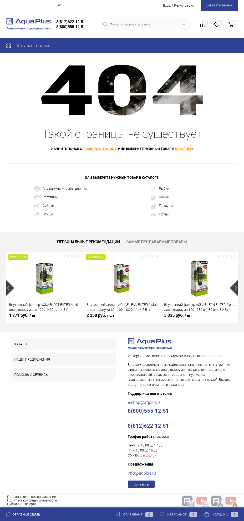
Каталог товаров (28, 45)
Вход (167, 5)
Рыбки (159, 189)
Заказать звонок (219, 5)
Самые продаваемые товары (156, 242)
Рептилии (46, 197)
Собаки (44, 206)
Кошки (159, 197)
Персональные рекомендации (88, 242)
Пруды (159, 214)
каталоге (183, 149)
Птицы (43, 214)
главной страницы (100, 149)
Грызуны (161, 206)
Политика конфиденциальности (32, 500)
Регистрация (184, 5)
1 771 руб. (23, 315)
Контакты (141, 484)
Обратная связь (23, 514)
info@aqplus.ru (142, 473)
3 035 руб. (178, 315)
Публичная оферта (21, 504)
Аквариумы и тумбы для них (60, 189)
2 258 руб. (100, 315)
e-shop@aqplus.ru (145, 402)
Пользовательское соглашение (31, 497)
